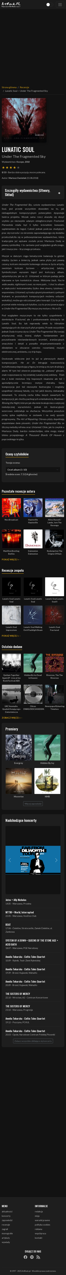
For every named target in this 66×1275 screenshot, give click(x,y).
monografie (7, 1233)
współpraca (40, 1233)
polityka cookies (42, 1224)
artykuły (6, 1238)
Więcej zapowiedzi (33, 803)
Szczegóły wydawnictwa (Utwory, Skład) (27, 192)
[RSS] (38, 1257)
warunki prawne (42, 1220)
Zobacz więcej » (11, 717)
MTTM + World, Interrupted (20, 912)
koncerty (6, 1216)
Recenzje (24, 87)
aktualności (7, 1211)
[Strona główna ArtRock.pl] (11, 4)
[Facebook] (25, 1257)
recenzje (6, 1224)
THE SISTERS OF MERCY (18, 994)
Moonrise (19, 796)
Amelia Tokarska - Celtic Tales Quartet (25, 957)
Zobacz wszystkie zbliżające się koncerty (33, 1041)
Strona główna (9, 87)
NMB (47, 796)
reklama (38, 1229)
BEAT (8, 924)
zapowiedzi (7, 1220)
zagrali (5, 1229)
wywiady (6, 1242)
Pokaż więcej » (10, 559)
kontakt (38, 1238)
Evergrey (18, 763)
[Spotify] (32, 1257)
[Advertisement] (33, 45)
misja (37, 1216)
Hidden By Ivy (47, 763)
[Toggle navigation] (60, 5)
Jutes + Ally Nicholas (16, 900)
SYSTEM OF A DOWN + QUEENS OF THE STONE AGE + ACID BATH (32, 942)
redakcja (39, 1211)
